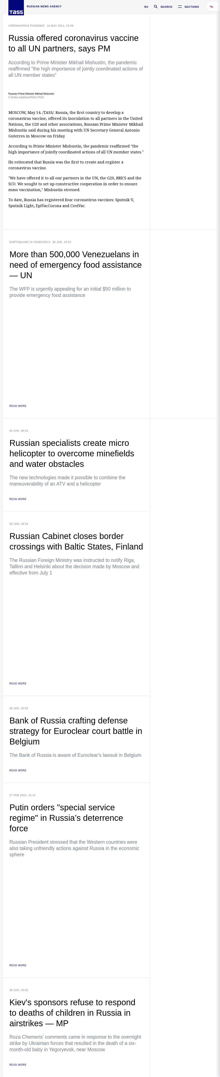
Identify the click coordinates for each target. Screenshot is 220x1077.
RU (146, 6)
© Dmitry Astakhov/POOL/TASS (26, 97)
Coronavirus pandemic (26, 25)
